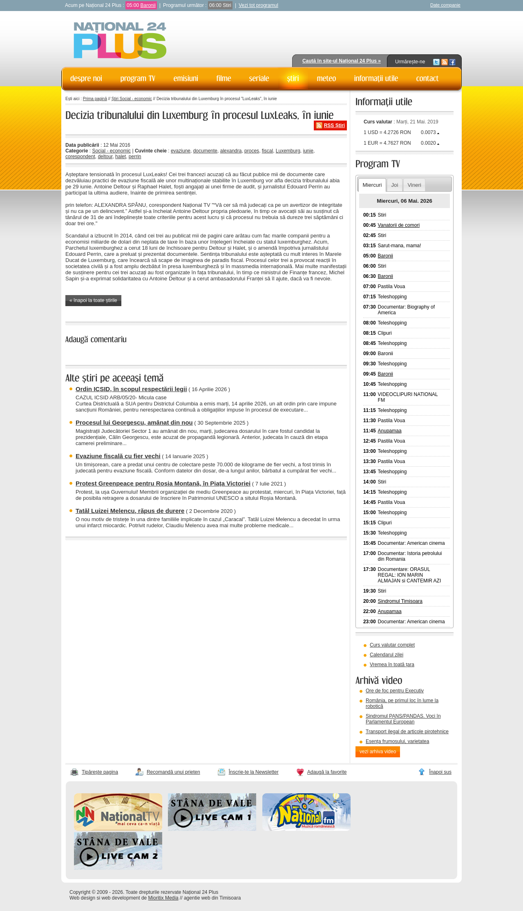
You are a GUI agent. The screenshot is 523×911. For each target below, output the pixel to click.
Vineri (414, 185)
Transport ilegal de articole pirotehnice (407, 731)
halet (120, 156)
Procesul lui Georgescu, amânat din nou (134, 422)
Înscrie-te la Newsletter (254, 772)
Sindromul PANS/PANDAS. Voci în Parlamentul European (403, 719)
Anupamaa (390, 431)
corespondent (80, 156)
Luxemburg (288, 151)
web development (121, 898)
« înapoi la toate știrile (93, 300)
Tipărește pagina (100, 772)
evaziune (180, 151)
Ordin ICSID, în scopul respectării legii (131, 388)
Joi (394, 185)
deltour (105, 156)
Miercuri (372, 185)
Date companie (445, 4)
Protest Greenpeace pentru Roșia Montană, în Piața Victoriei (163, 483)
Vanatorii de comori (399, 225)
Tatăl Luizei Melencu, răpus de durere (130, 510)
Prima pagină (95, 98)
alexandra (231, 151)
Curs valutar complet (392, 645)
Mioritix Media (163, 898)
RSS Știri (334, 125)
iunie (308, 151)
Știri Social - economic (132, 98)
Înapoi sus (440, 772)
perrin (135, 156)
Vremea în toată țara (392, 664)
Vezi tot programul (258, 5)
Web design (82, 898)
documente (205, 151)
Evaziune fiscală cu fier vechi (118, 455)
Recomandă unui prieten (173, 772)
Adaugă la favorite (327, 772)
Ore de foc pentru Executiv (395, 691)
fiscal (267, 151)
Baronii (147, 5)
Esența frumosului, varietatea (397, 741)
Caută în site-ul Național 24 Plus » (341, 61)
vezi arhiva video (378, 751)
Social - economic (111, 151)
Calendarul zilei (386, 655)
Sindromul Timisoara (400, 601)
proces (251, 151)
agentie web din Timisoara (212, 898)
